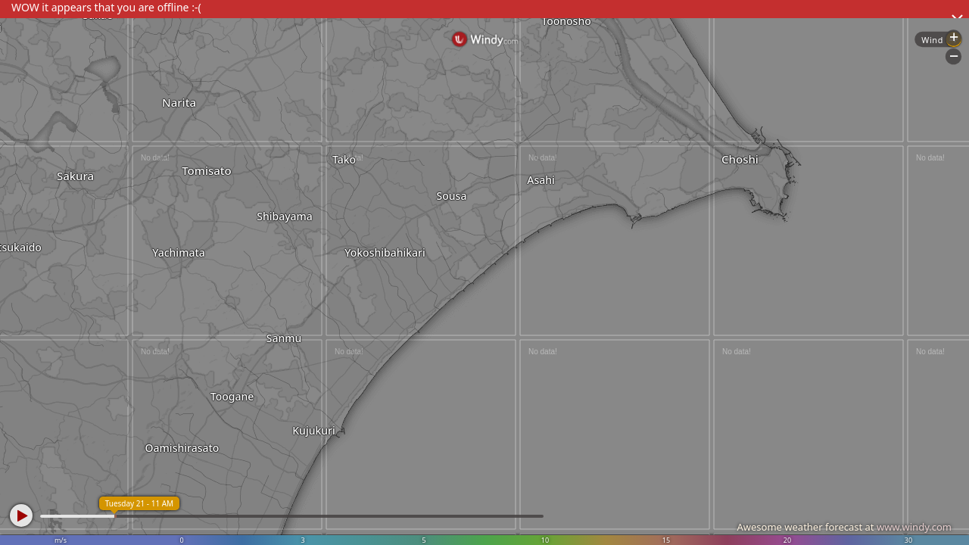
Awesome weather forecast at (844, 527)
